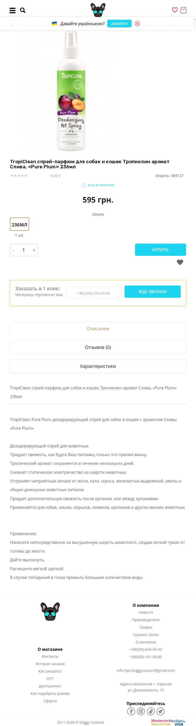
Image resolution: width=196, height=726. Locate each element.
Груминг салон (145, 634)
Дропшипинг (50, 686)
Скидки (146, 627)
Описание (98, 328)
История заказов (50, 663)
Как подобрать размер (50, 693)
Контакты (50, 656)
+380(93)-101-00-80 (146, 656)
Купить (160, 249)
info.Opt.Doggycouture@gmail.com (146, 670)
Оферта (50, 700)
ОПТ (50, 678)
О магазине (146, 642)
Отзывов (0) (98, 347)
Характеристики (98, 366)
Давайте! (119, 23)
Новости (146, 612)
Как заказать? (50, 671)
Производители (146, 619)
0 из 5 (55, 175)
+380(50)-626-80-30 (146, 649)
